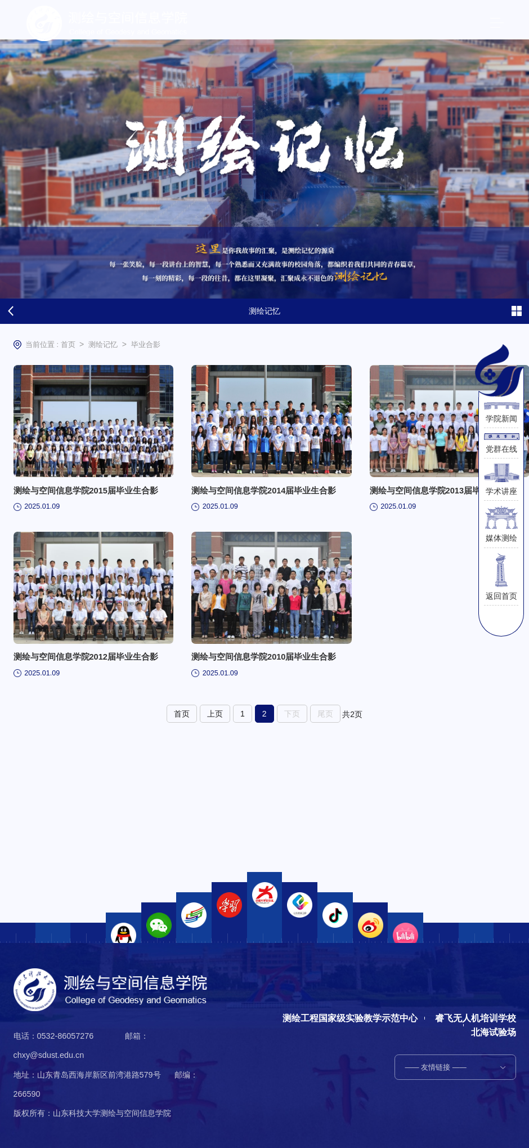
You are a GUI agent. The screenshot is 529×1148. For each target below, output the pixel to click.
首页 (68, 345)
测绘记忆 (103, 345)
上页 (215, 722)
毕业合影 (145, 345)
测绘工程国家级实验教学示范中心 (349, 1018)
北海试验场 (493, 1032)
